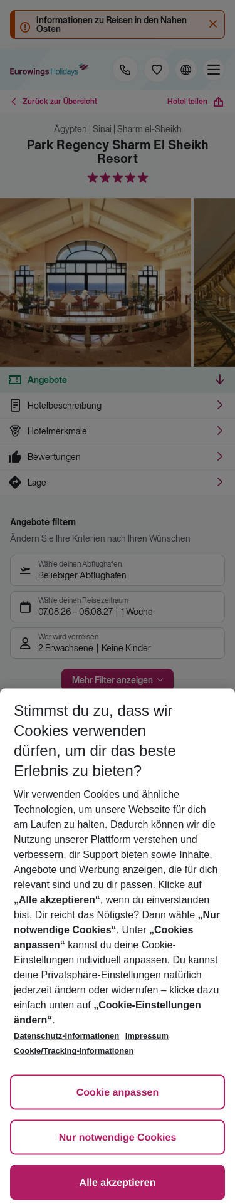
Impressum (147, 1035)
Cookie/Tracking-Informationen (73, 1050)
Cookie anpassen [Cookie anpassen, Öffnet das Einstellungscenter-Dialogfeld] (117, 1092)
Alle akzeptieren (118, 1183)
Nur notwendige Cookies (118, 1138)
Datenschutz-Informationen (66, 1035)
